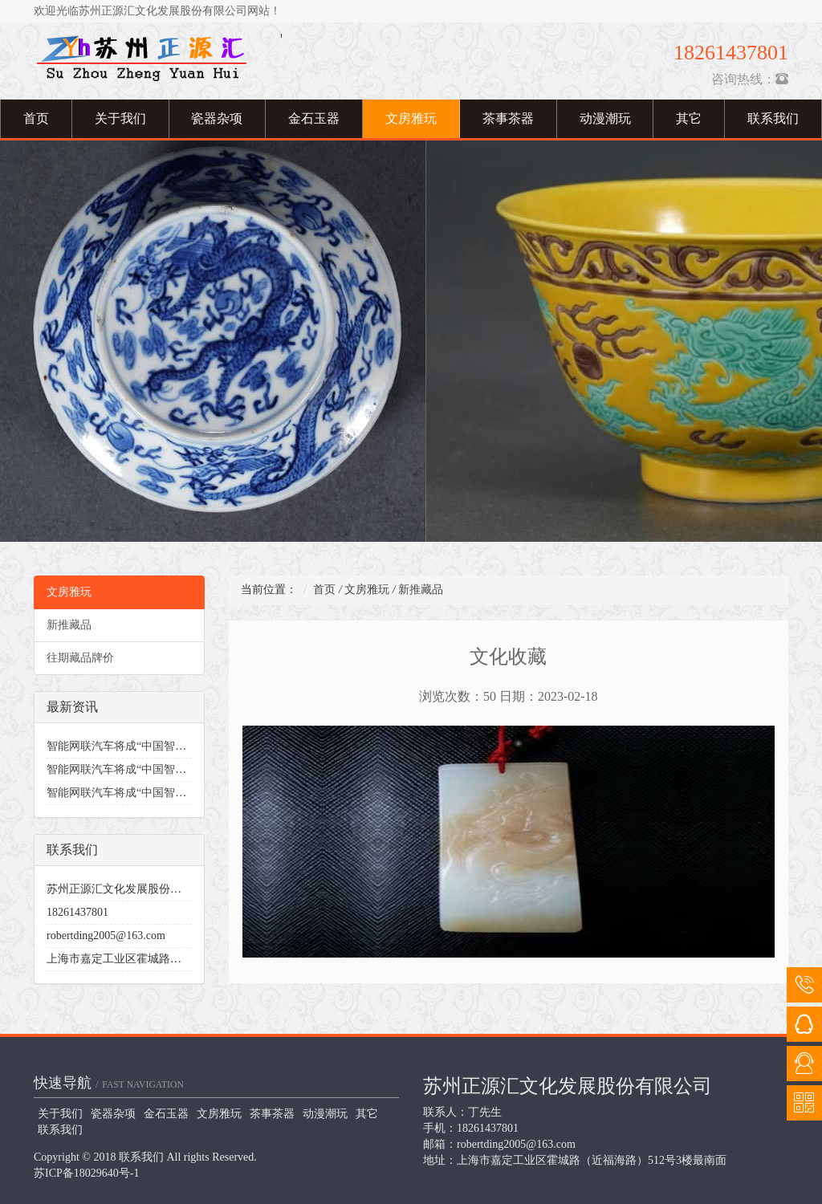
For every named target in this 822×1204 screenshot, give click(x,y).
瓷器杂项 (216, 118)
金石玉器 (314, 118)
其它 (689, 118)
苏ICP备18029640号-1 (86, 1173)
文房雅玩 (411, 118)
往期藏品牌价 (80, 658)
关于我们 (120, 118)
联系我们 (60, 1130)
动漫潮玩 (605, 118)
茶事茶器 (508, 118)
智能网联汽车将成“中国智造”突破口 (136, 746)
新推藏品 (69, 625)
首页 (36, 118)
